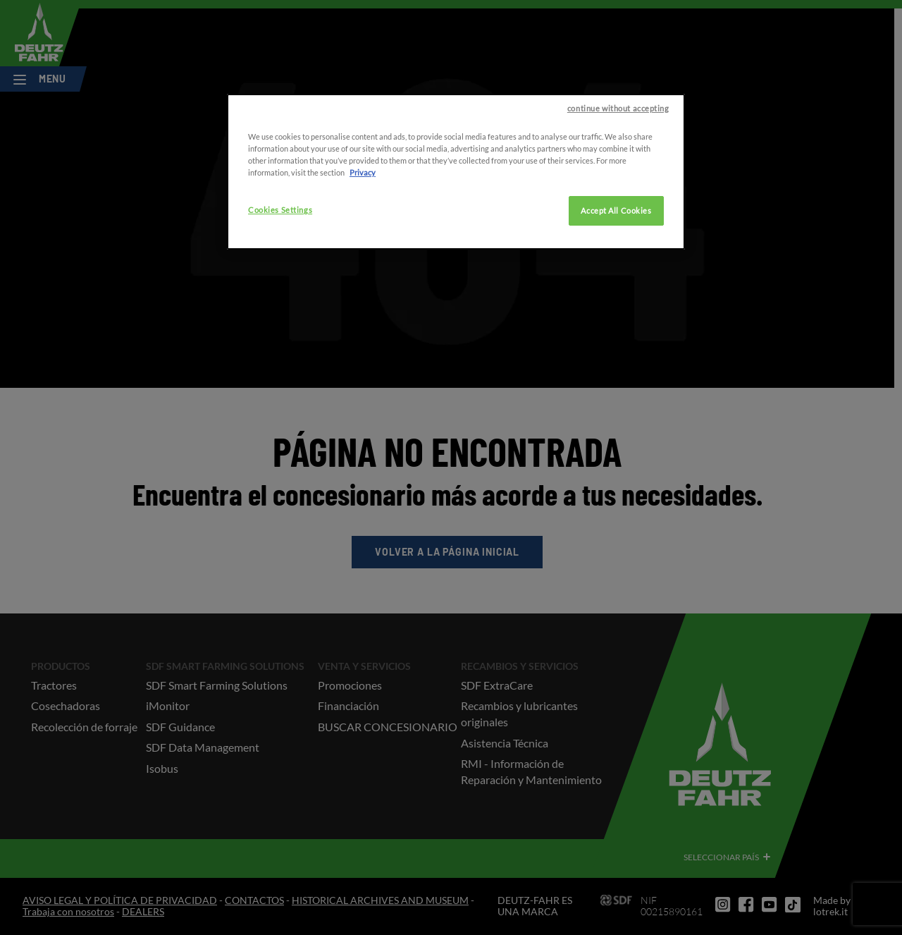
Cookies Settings (280, 256)
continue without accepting (618, 154)
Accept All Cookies (616, 257)
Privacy (363, 219)
